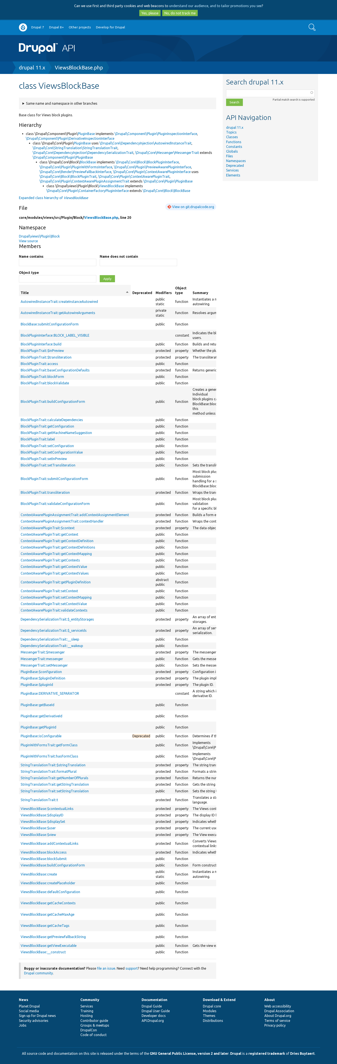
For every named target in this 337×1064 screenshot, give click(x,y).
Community (89, 1000)
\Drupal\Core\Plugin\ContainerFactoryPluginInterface (87, 191)
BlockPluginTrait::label (38, 439)
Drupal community (38, 973)
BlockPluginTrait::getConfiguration (47, 426)
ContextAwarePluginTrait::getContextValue (54, 567)
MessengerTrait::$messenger (43, 652)
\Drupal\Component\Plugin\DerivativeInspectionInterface (70, 138)
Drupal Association (279, 1011)
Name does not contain (119, 256)
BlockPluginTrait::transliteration (45, 492)
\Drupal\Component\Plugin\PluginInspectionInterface (156, 134)
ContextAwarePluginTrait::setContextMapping (56, 597)
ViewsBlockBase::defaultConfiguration (50, 892)
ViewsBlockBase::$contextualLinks (47, 809)
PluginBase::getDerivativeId (41, 716)
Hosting (86, 1016)
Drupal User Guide (156, 1011)
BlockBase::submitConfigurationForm (50, 324)
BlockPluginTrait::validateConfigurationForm (55, 504)
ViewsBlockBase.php (79, 68)
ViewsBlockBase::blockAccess (44, 852)
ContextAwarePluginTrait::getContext (49, 534)
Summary (200, 293)
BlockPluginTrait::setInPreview (44, 459)
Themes (209, 1016)
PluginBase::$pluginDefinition (43, 678)
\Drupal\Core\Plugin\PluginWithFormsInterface (76, 167)
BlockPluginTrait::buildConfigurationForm (53, 401)
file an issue (106, 968)
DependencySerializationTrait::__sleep (50, 639)
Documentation (154, 1000)
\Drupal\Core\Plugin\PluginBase (168, 181)
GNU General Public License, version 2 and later (189, 1053)
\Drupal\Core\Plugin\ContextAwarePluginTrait (134, 176)
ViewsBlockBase (111, 186)
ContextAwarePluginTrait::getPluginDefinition (56, 582)
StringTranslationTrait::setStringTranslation (55, 791)
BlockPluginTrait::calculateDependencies (52, 420)
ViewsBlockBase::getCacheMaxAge (47, 914)
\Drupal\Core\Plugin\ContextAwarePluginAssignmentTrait (84, 181)
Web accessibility (277, 1006)
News (23, 1000)
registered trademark (266, 1053)
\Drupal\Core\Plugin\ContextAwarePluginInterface (152, 172)
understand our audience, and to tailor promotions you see (215, 6)
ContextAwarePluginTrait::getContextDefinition (57, 541)
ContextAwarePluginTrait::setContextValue (54, 604)
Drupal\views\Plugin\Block (39, 236)
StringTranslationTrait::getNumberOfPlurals (54, 778)
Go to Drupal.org (23, 27)
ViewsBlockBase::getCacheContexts (48, 903)
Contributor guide (94, 1021)
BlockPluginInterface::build (41, 344)
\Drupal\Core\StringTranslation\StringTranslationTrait (75, 148)
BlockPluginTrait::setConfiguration (47, 446)
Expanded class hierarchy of (53, 198)
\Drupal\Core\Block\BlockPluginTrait (68, 176)
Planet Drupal (29, 1006)
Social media (29, 1011)
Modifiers (164, 293)
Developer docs (154, 1016)
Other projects (80, 27)
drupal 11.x (32, 68)
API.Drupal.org (153, 1021)
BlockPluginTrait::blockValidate (45, 383)
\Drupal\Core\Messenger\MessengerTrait (167, 153)
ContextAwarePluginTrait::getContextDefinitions (58, 547)
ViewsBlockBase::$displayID (42, 815)
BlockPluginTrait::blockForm (42, 377)
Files (229, 156)
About (269, 1000)
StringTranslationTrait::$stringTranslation (53, 765)
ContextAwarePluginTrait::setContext (49, 591)
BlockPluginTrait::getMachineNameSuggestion (56, 433)
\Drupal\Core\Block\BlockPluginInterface (147, 162)
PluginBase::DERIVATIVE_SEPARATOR (50, 693)
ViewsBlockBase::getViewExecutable (49, 945)
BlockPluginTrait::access (39, 364)
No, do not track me (180, 13)
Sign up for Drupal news (37, 1016)
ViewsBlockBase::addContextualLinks (49, 843)
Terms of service (277, 1021)
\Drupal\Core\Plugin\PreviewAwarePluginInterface (152, 167)
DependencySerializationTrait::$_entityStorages (57, 619)
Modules (209, 1011)
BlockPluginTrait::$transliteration (46, 357)
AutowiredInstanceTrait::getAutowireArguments (58, 313)
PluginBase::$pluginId (37, 685)
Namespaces (236, 161)
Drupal (235, 1053)
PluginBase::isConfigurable (41, 736)
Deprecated (235, 165)
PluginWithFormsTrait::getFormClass (49, 745)
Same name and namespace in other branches (61, 103)
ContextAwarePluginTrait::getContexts (50, 560)
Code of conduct (93, 1035)
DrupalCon (88, 1030)
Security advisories (33, 1021)
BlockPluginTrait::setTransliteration (48, 465)
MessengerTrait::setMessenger (44, 665)
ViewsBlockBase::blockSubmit (44, 859)
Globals (232, 151)
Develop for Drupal (110, 27)
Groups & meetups (94, 1025)
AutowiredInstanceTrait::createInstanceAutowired (59, 302)
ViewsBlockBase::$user (38, 828)
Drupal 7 (37, 27)
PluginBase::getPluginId (38, 727)
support (132, 968)
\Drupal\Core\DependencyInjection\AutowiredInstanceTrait (145, 143)
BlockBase (88, 162)
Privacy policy (275, 1025)
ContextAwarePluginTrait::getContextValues (55, 573)
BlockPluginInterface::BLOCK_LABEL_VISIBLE (55, 335)
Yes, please (149, 13)
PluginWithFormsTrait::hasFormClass (49, 756)
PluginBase (86, 134)
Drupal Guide (152, 1006)
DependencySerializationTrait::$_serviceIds (54, 630)
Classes (232, 137)
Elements (233, 175)
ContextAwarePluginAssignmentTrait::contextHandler (62, 521)
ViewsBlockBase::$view (38, 835)
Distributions (213, 1021)
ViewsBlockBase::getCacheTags (45, 926)
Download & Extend (219, 1000)
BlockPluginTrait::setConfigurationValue (52, 452)
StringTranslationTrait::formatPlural (49, 771)
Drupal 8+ (56, 27)
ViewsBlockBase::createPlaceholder (48, 883)
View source (28, 241)
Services (232, 170)
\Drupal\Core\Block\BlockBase (166, 191)
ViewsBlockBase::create (39, 874)
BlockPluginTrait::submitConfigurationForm (54, 479)
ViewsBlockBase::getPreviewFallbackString (53, 937)
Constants (234, 147)
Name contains (31, 256)
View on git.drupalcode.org (193, 207)
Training (86, 1011)
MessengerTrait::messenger (42, 659)
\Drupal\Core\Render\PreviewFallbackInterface (75, 172)
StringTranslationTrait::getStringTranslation (55, 784)
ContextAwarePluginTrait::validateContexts (54, 610)
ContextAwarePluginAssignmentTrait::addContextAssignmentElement (75, 515)
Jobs (22, 1025)
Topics (231, 132)
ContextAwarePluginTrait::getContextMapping (56, 554)
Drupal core (212, 1006)
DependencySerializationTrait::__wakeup (52, 646)
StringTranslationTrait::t (39, 800)
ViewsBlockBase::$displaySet (43, 821)
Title (75, 292)
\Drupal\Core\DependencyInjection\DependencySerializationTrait (83, 153)
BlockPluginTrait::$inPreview (42, 351)
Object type (29, 272)
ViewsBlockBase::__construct (43, 952)
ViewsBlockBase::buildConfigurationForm (53, 865)
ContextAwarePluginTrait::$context (48, 528)
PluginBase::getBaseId (37, 705)
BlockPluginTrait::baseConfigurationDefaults (55, 370)
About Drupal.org (277, 1016)
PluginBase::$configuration (41, 672)
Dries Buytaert (302, 1053)
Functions (233, 142)
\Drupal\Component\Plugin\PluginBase (63, 157)
